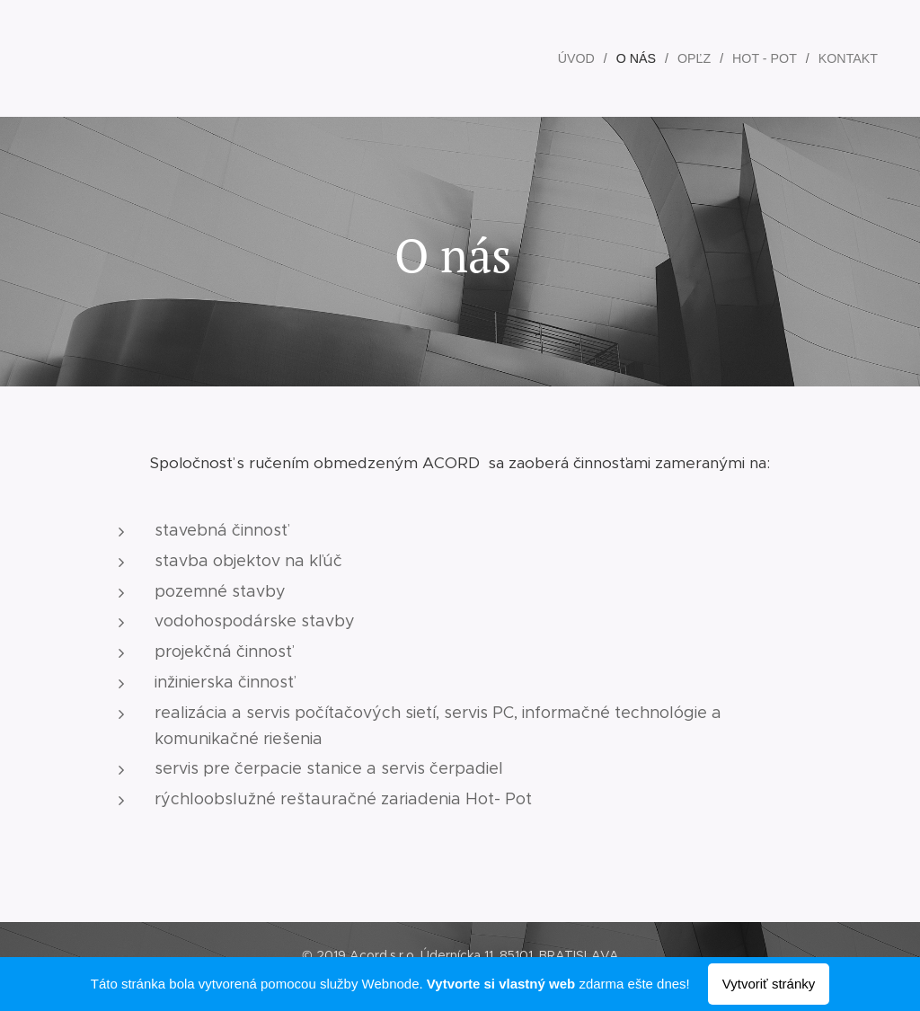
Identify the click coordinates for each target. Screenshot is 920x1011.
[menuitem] (583, 58)
